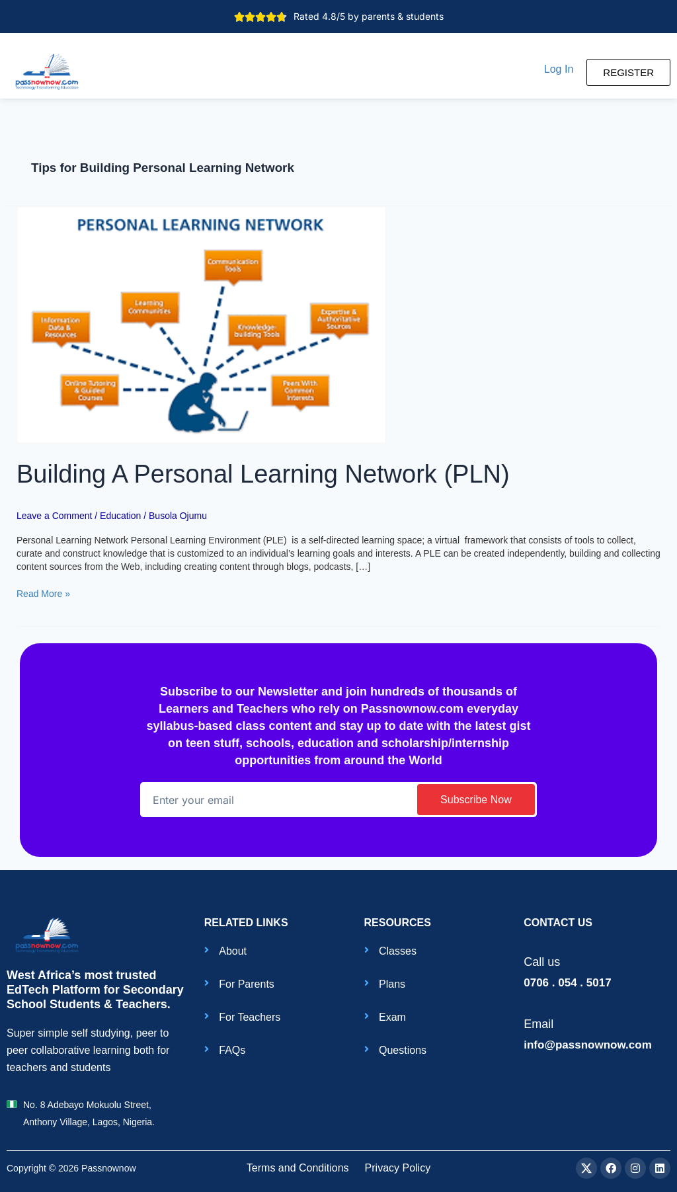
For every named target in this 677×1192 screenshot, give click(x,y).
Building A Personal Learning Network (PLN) (263, 474)
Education (120, 515)
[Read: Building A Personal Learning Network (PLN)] (202, 324)
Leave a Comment (54, 515)
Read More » (43, 593)
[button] (558, 69)
